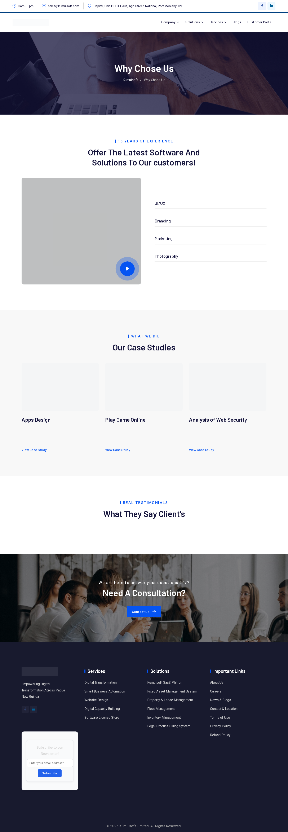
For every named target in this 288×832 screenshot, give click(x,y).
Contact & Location (224, 709)
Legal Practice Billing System (168, 726)
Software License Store (101, 718)
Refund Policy (220, 735)
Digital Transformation (100, 683)
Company (168, 22)
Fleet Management (161, 709)
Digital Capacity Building (102, 709)
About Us (216, 683)
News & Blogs (220, 700)
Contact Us (145, 612)
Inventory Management (164, 718)
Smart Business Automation (104, 691)
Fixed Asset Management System (172, 691)
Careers (216, 691)
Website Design (96, 700)
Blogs (237, 22)
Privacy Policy (220, 726)
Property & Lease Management (170, 700)
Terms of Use (220, 718)
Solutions (192, 22)
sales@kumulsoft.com (63, 6)
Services (216, 22)
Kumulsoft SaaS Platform (165, 683)
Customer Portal (259, 22)
